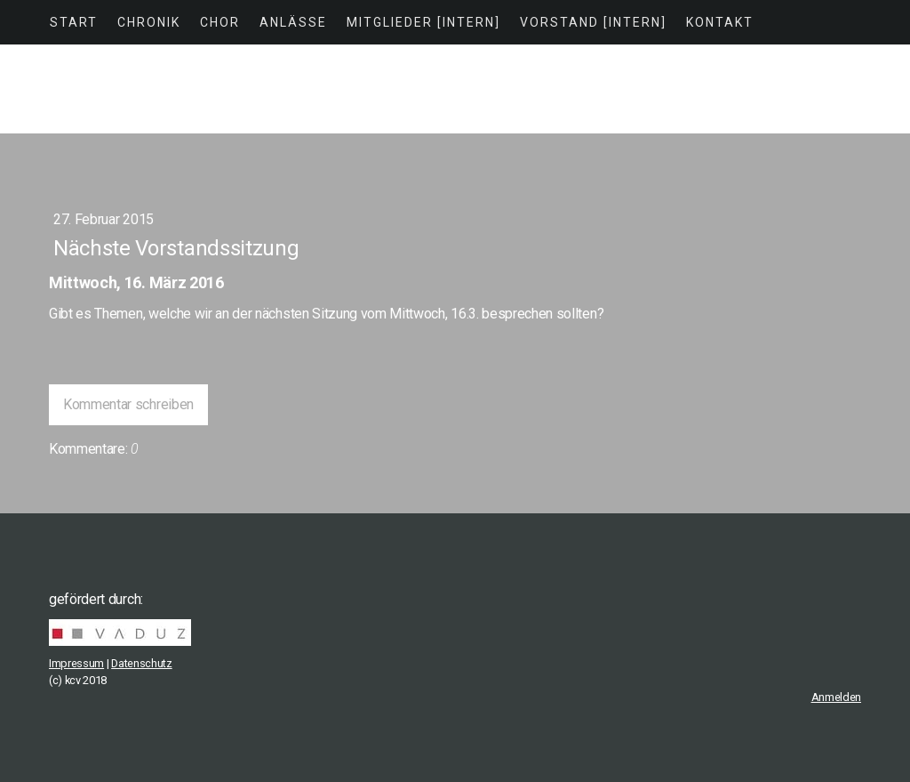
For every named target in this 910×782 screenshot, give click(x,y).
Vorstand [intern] (593, 22)
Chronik (148, 22)
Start (74, 22)
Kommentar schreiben (128, 404)
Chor (220, 22)
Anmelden (836, 697)
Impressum (76, 663)
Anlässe (293, 22)
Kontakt (720, 22)
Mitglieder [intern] (423, 22)
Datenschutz (141, 663)
